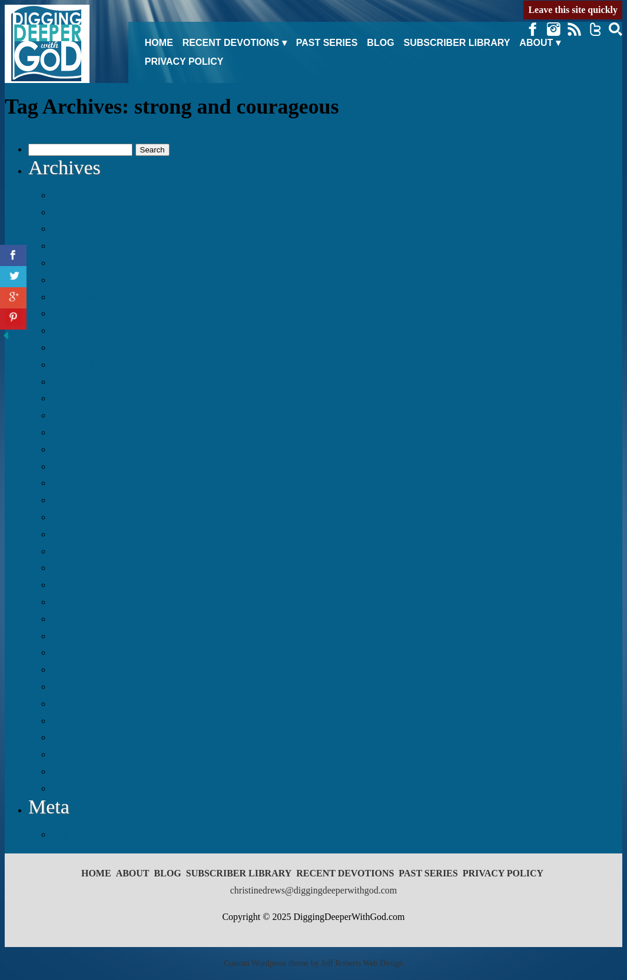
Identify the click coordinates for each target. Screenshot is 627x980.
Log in (66, 834)
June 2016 (73, 737)
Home (159, 43)
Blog (380, 43)
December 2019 (85, 195)
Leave (573, 10)
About (536, 43)
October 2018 (81, 279)
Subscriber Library (457, 43)
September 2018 (86, 297)
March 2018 (77, 398)
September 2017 (86, 500)
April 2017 (75, 584)
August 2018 (79, 313)
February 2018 (83, 415)
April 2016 (75, 771)
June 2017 (73, 551)
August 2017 (79, 517)
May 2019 (73, 228)
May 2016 (73, 754)
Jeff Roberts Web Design (362, 963)
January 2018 (80, 432)
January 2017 (80, 636)
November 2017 (86, 466)
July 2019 (73, 212)
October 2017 (81, 483)
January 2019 (80, 262)
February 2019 (83, 245)
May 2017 (73, 567)
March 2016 (77, 788)
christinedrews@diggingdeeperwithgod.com (313, 890)
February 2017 (83, 618)
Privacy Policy (184, 62)
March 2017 (77, 601)
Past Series (327, 43)
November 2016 (86, 652)
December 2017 (85, 449)
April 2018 (75, 381)
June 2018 (73, 347)
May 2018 (73, 364)
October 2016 (81, 669)
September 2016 (86, 686)
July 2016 (73, 720)
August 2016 (79, 703)
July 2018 (73, 330)
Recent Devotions (231, 43)
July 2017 (73, 534)
